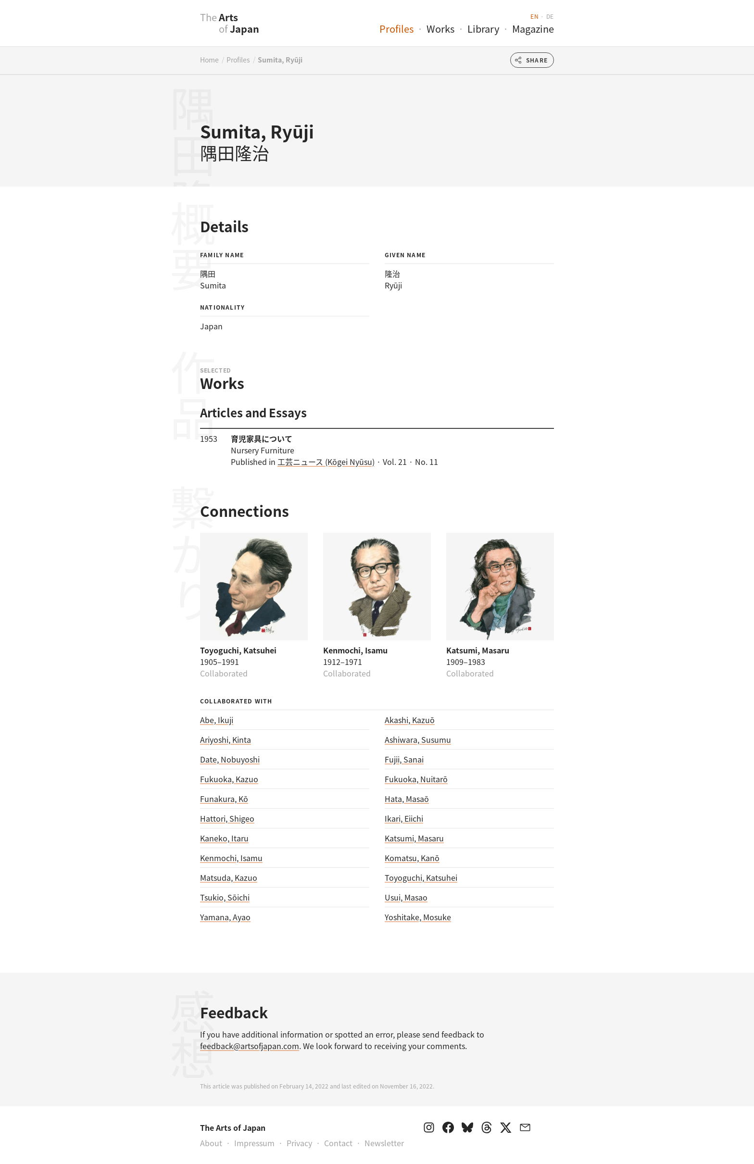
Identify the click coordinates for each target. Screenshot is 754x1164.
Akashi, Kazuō (410, 720)
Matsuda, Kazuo (228, 877)
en (534, 16)
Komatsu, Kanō (412, 858)
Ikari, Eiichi (404, 818)
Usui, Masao (406, 897)
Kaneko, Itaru (224, 838)
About (211, 1143)
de (550, 16)
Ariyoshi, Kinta (225, 739)
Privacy (299, 1143)
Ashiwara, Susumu (418, 739)
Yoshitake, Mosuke (418, 917)
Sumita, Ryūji (280, 59)
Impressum (254, 1143)
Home (209, 59)
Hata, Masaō (407, 798)
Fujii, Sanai (404, 759)
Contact (338, 1143)
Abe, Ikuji (216, 720)
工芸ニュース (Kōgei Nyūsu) (326, 461)
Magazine (533, 29)
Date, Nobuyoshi (230, 759)
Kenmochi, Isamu (231, 858)
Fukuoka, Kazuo (229, 779)
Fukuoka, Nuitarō (416, 779)
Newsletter (384, 1143)
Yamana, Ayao (225, 917)
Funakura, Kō (224, 798)
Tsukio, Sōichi (225, 897)
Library (483, 29)
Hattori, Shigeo (227, 818)
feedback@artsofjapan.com (249, 1045)
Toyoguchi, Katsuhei (421, 877)
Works (440, 29)
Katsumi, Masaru (414, 838)
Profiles (396, 29)
